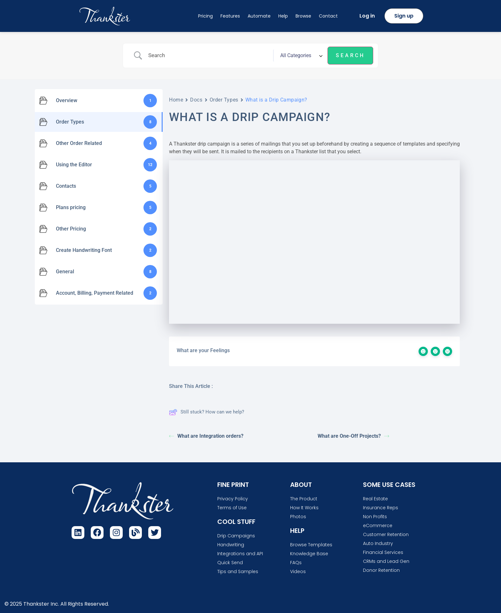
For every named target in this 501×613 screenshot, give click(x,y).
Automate (259, 16)
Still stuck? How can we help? (206, 412)
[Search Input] (208, 55)
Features (230, 16)
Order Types (224, 100)
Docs (196, 100)
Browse (303, 16)
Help (283, 16)
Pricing (205, 16)
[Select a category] (300, 55)
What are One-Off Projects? (353, 436)
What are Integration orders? (206, 436)
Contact (328, 16)
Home (176, 100)
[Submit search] (350, 55)
